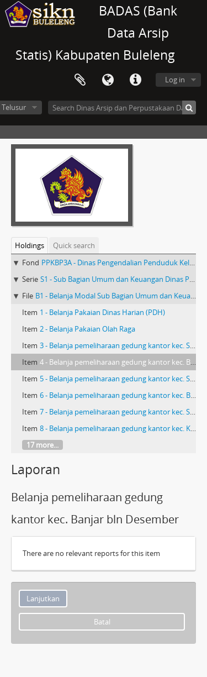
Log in (175, 80)
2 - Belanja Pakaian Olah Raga (87, 329)
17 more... (42, 445)
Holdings (29, 245)
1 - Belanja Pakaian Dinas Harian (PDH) (102, 312)
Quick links (135, 80)
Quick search (74, 245)
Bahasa (107, 80)
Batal (102, 622)
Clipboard (80, 80)
